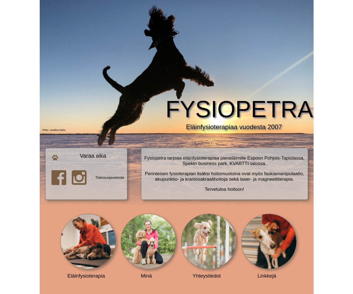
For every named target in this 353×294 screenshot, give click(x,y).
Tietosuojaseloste (109, 177)
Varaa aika (93, 157)
